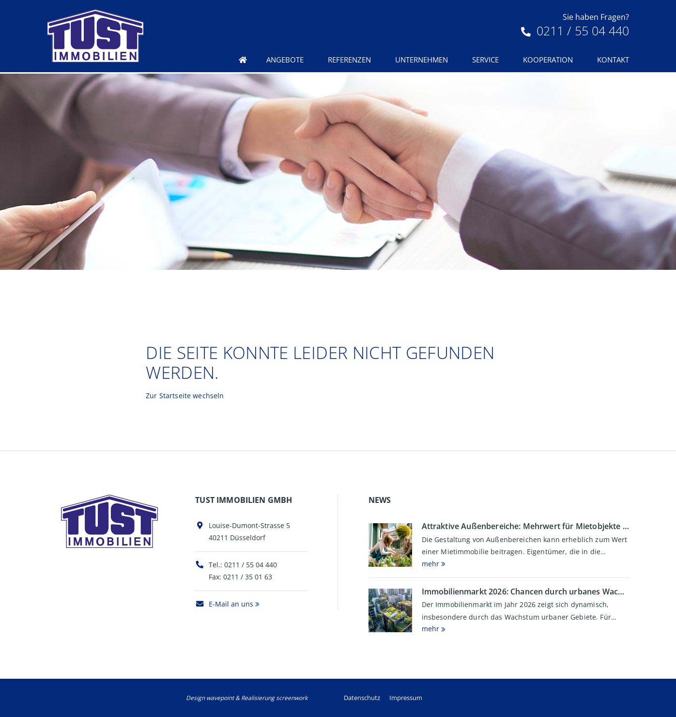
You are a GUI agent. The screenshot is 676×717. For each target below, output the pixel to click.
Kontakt (613, 59)
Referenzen (349, 59)
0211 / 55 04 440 (575, 30)
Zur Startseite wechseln (185, 395)
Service (485, 59)
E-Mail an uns (224, 603)
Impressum (405, 697)
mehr (430, 563)
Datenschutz (362, 697)
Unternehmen (421, 59)
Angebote (285, 59)
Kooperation (548, 59)
